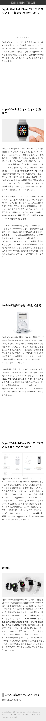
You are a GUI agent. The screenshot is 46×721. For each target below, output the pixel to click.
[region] (23, 83)
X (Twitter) (13, 717)
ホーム (4, 714)
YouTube (5, 717)
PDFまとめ (26, 714)
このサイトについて (14, 714)
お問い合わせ (36, 714)
